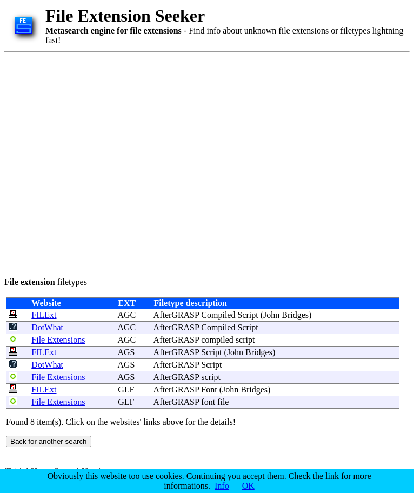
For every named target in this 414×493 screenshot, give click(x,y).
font (208, 402)
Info (222, 485)
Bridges (295, 314)
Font (209, 389)
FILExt (43, 314)
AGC (126, 314)
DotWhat (47, 327)
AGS (126, 352)
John (271, 314)
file (223, 402)
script (245, 339)
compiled (217, 339)
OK (248, 485)
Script (247, 314)
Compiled (218, 314)
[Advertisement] (106, 163)
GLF (126, 389)
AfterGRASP (176, 314)
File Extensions (58, 339)
